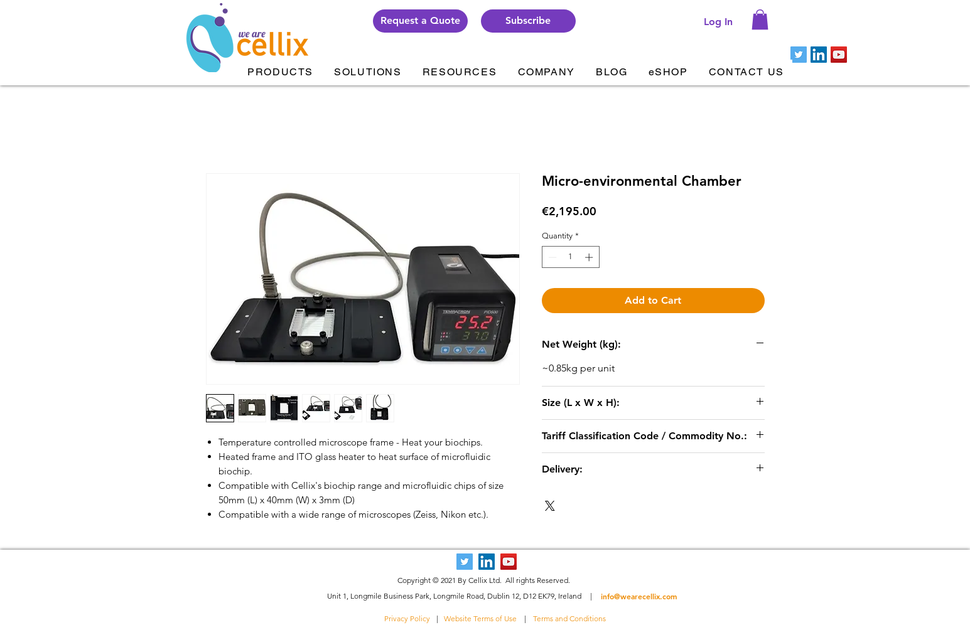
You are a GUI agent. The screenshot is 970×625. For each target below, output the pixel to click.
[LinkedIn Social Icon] (819, 54)
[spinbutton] (570, 257)
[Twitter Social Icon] (798, 54)
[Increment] (590, 257)
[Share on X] (550, 505)
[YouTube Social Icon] (839, 54)
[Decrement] (551, 257)
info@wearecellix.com (639, 596)
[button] (528, 21)
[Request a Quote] (420, 21)
